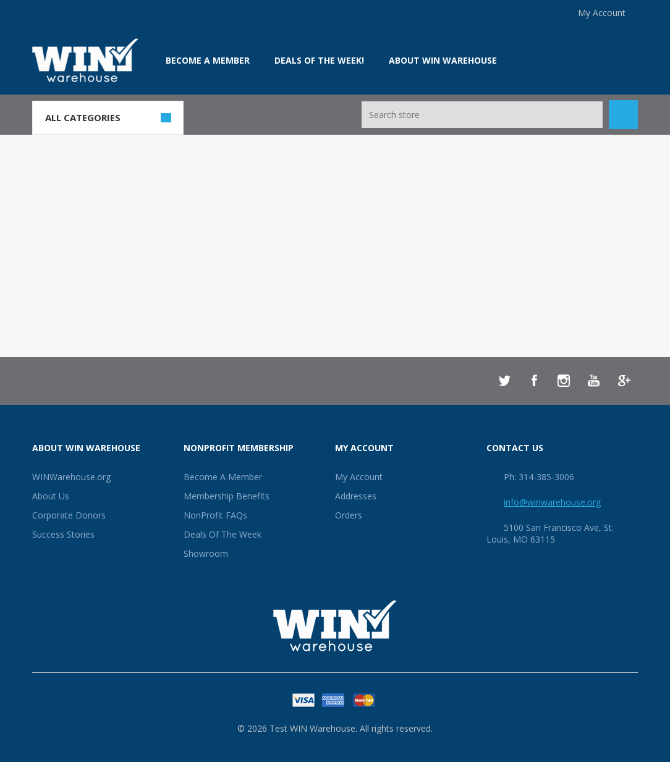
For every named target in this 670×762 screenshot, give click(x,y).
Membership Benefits (226, 496)
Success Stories (63, 534)
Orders (348, 515)
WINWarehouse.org (71, 477)
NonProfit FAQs (215, 515)
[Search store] (482, 114)
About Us (50, 496)
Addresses (355, 496)
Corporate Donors (69, 515)
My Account (601, 13)
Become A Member (223, 477)
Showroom (206, 553)
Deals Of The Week (222, 534)
